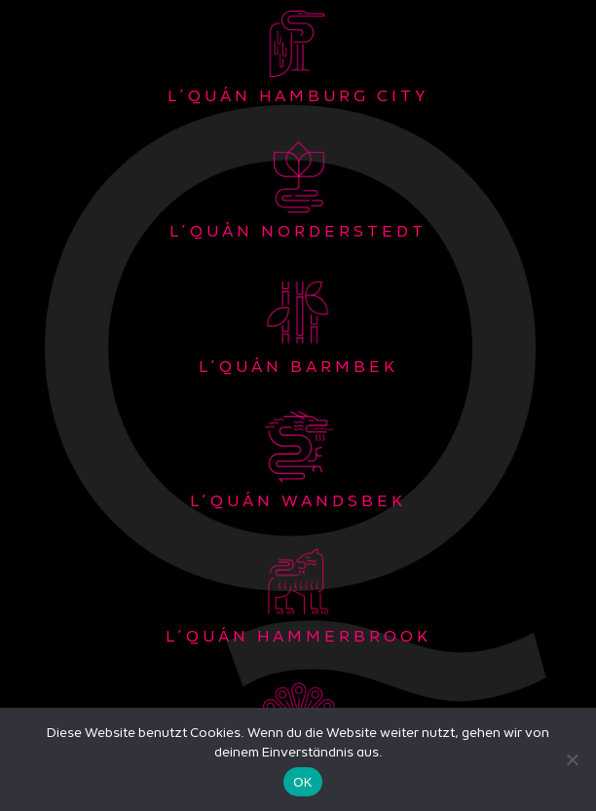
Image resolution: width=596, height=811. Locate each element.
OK (302, 782)
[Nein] (571, 759)
